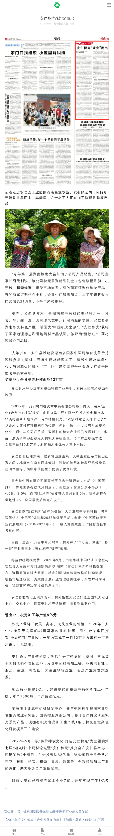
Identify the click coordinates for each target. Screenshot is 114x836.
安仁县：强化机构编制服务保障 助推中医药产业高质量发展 (46, 811)
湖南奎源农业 (60, 23)
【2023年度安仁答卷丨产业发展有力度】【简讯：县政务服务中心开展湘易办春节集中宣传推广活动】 (57, 820)
